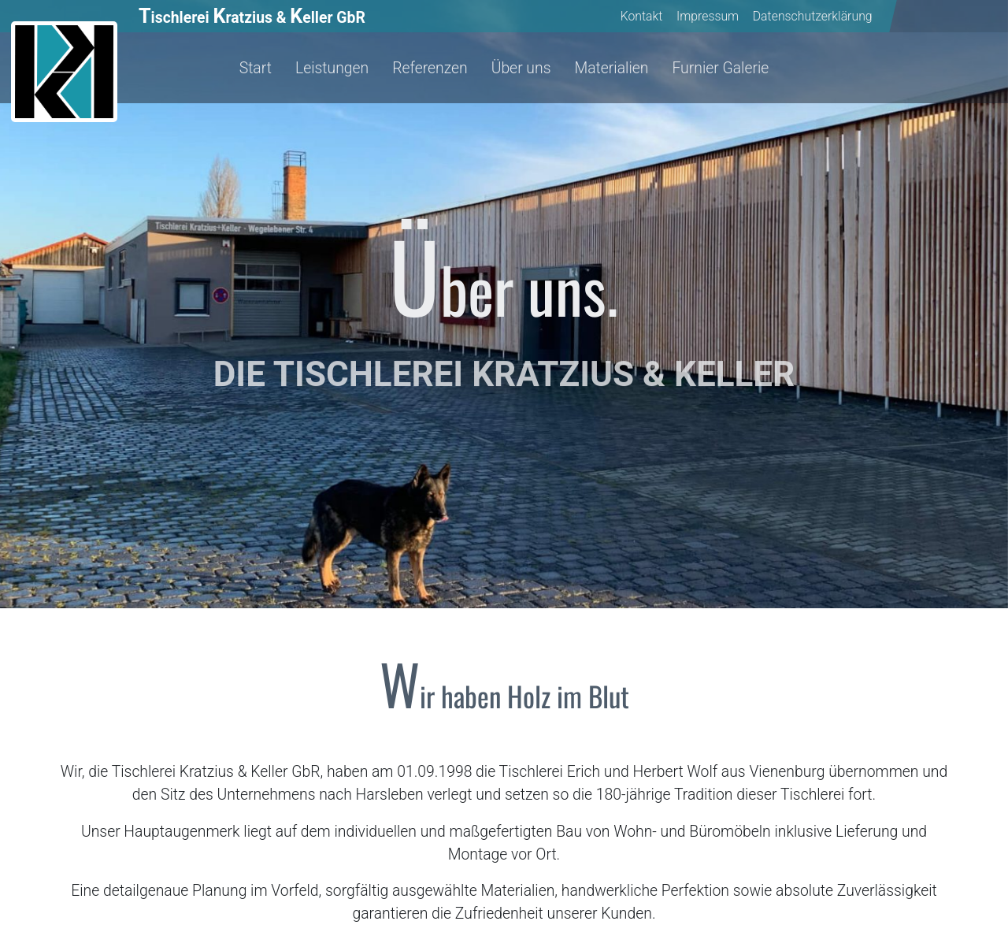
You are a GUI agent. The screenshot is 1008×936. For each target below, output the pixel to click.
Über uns (521, 68)
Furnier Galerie (720, 68)
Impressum (707, 16)
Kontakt (642, 16)
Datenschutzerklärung (813, 16)
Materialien (611, 68)
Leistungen (332, 68)
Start (255, 68)
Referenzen (429, 68)
